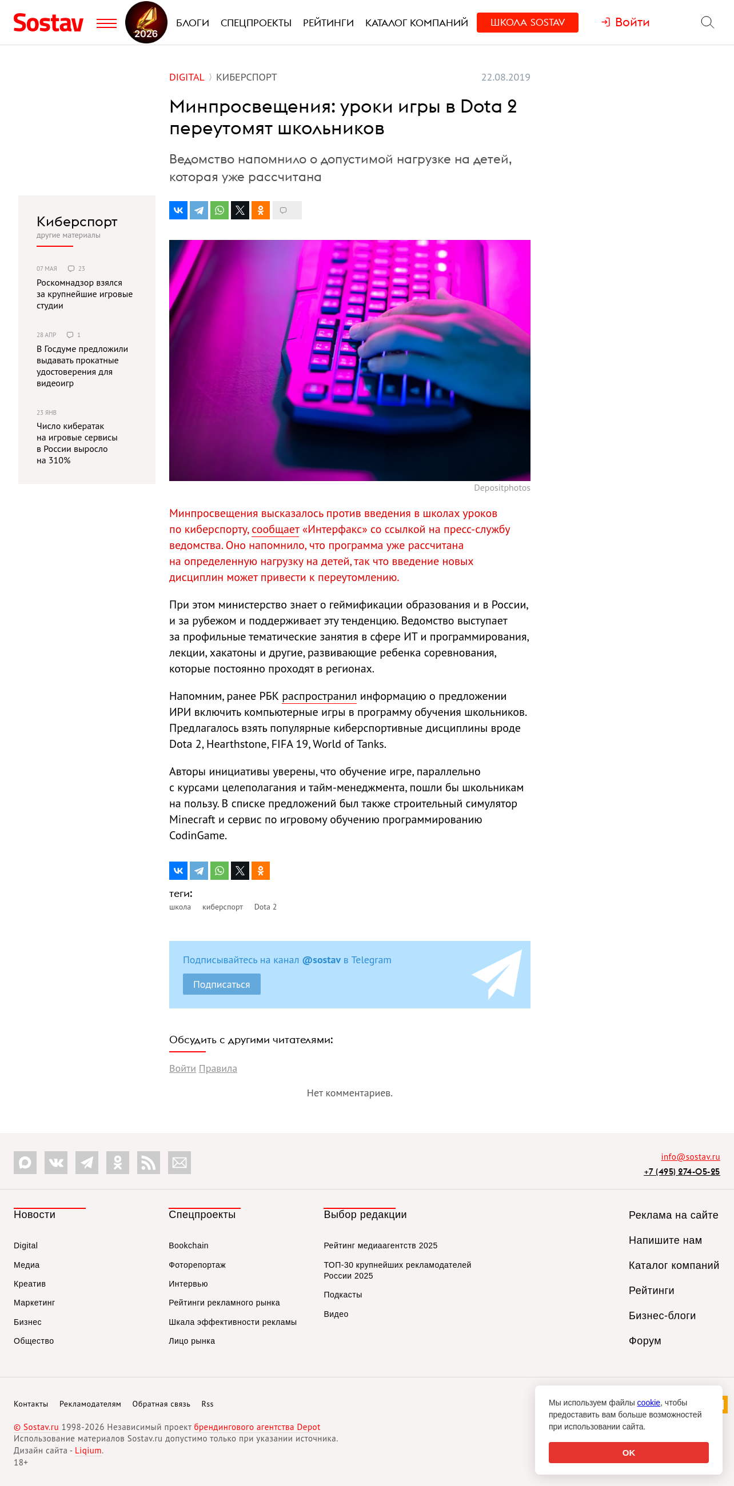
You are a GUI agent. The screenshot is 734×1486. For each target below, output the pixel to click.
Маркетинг (34, 1302)
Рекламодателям (90, 1404)
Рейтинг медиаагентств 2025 (380, 1245)
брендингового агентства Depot (257, 1426)
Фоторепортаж (197, 1264)
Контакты (31, 1404)
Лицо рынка (192, 1340)
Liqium (88, 1450)
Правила (218, 1068)
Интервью (188, 1283)
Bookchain (189, 1245)
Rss (208, 1404)
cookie (648, 1402)
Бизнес (28, 1322)
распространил (319, 695)
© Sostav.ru (36, 1426)
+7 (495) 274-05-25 (682, 1171)
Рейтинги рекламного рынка (224, 1302)
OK (629, 1452)
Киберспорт (77, 221)
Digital (26, 1245)
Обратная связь (162, 1404)
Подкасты (343, 1294)
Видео (336, 1314)
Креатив (30, 1283)
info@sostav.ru (690, 1156)
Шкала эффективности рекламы (233, 1322)
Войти (182, 1068)
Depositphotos (502, 487)
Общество (34, 1340)
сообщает (275, 529)
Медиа (27, 1264)
